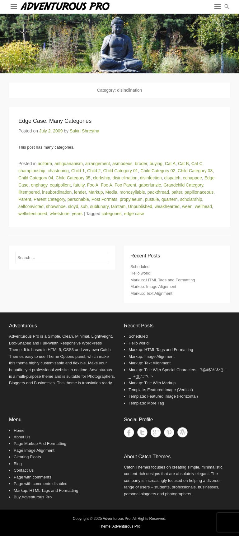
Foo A (93, 185)
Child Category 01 (120, 170)
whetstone (59, 213)
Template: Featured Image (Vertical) (161, 389)
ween (187, 206)
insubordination (57, 192)
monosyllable (132, 192)
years (77, 213)
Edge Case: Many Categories (54, 121)
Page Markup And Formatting (40, 443)
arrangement (97, 163)
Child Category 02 (157, 170)
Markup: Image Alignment (153, 286)
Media (111, 192)
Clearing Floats (27, 457)
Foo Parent (125, 185)
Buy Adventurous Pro (33, 497)
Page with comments (32, 477)
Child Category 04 (35, 177)
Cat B (183, 163)
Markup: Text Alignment (151, 293)
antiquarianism (68, 163)
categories (111, 213)
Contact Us (24, 470)
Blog (18, 463)
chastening (58, 170)
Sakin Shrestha (84, 130)
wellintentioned (32, 213)
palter (176, 192)
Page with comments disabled (41, 483)
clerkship (101, 177)
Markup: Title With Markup (152, 383)
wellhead (203, 206)
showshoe (56, 206)
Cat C (197, 163)
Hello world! (141, 273)
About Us (22, 437)
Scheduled (139, 266)
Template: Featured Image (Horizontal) (163, 396)
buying (156, 163)
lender (80, 192)
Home (19, 430)
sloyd (73, 206)
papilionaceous (199, 192)
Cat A (170, 163)
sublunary (99, 206)
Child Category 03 (195, 170)
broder (141, 163)
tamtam (118, 206)
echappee (192, 177)
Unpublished (140, 206)
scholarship (191, 199)
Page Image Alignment (34, 450)
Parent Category (49, 199)
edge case (134, 213)
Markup (95, 192)
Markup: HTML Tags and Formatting (162, 280)
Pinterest (169, 432)
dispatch (172, 177)
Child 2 (94, 170)
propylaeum (131, 199)
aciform (45, 163)
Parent (24, 199)
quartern (170, 199)
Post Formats (104, 199)
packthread (158, 192)
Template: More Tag (146, 403)
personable (78, 199)
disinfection (151, 177)
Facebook (129, 432)
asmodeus (122, 163)
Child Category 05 (73, 177)
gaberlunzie (149, 185)
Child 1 (78, 170)
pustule (152, 199)
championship (31, 170)
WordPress (182, 432)
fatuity (78, 185)
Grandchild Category (183, 185)
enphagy (39, 185)
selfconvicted (31, 206)
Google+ (156, 432)
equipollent (60, 185)
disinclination (125, 177)
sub (84, 206)
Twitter (142, 432)
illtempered (29, 192)
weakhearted (167, 206)
